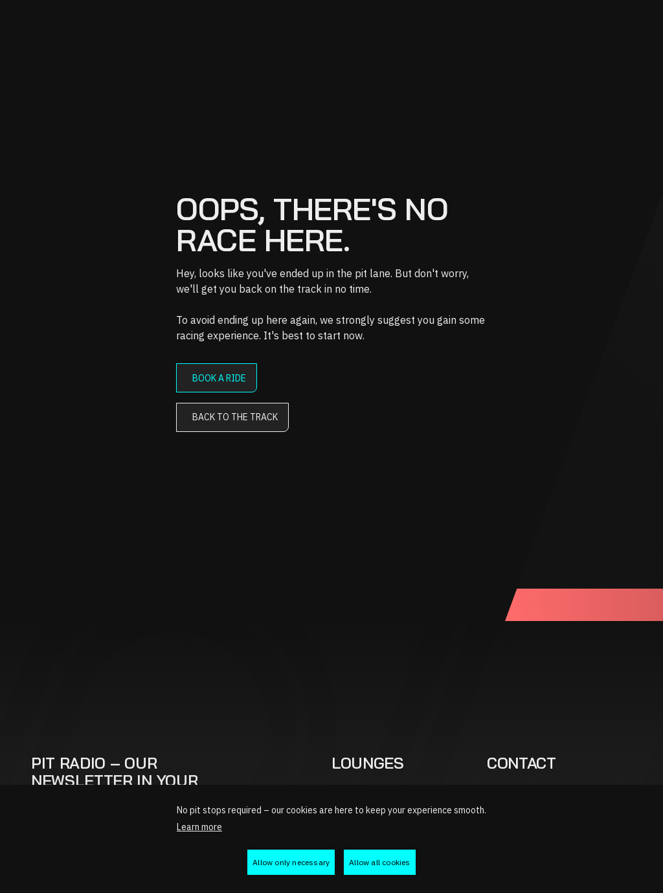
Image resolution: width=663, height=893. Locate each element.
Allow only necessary (291, 862)
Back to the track (235, 417)
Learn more (199, 827)
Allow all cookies (379, 862)
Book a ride (219, 378)
